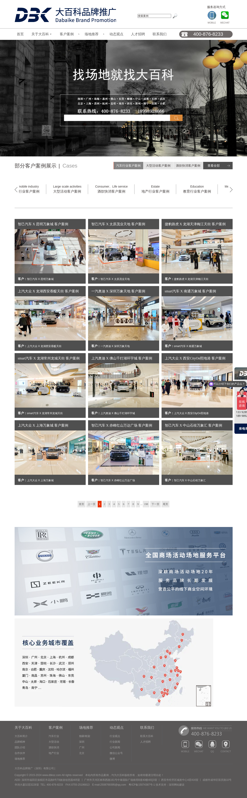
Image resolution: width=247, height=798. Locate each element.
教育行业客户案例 (199, 188)
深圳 (81, 741)
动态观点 (116, 34)
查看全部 (214, 165)
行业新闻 (115, 741)
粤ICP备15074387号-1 (142, 784)
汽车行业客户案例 (128, 165)
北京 (81, 753)
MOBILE (212, 17)
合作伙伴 (20, 753)
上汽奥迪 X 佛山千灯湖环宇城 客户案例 (121, 358)
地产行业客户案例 (157, 188)
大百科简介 (21, 736)
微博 (112, 758)
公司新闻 (115, 747)
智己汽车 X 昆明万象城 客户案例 (43, 224)
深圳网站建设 (176, 784)
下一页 (155, 504)
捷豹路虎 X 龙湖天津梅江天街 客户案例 (195, 224)
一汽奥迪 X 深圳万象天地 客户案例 (118, 291)
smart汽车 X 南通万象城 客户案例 (190, 291)
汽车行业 (54, 736)
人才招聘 (138, 34)
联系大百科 (146, 736)
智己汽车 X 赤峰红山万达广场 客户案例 (121, 425)
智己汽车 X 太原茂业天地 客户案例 (118, 224)
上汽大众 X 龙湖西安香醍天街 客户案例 (48, 291)
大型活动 (54, 741)
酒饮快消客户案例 (188, 165)
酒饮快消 (54, 747)
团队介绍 (20, 747)
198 (146, 504)
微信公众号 (116, 753)
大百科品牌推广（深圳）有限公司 (34, 768)
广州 (81, 747)
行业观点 (115, 736)
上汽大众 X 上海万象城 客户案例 (43, 425)
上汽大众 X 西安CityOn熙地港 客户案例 (195, 358)
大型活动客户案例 (158, 165)
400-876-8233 (208, 34)
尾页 (165, 504)
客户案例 (67, 34)
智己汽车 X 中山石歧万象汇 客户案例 (193, 425)
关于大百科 (40, 34)
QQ (212, 746)
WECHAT (225, 17)
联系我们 (160, 34)
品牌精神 (20, 741)
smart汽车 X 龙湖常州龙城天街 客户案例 (49, 358)
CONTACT (226, 746)
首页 (20, 34)
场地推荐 (92, 34)
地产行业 (54, 753)
